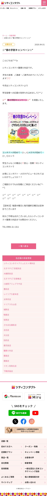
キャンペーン (14, 8)
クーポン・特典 (4, 8)
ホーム (4, 35)
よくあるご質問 (7, 477)
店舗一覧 (23, 8)
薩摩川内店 (8, 351)
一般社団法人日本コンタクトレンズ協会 (34, 470)
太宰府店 (7, 299)
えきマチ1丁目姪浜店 (12, 268)
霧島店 (6, 356)
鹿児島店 (7, 345)
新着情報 (12, 35)
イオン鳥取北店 (10, 366)
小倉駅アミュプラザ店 (13, 284)
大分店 (6, 335)
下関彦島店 (8, 371)
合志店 (6, 330)
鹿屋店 (6, 361)
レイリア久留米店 (11, 294)
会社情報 (5, 463)
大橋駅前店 (8, 274)
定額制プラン (32, 8)
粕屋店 (6, 315)
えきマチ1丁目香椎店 (12, 279)
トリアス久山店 (10, 304)
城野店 (6, 309)
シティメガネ (42, 8)
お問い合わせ (30, 482)
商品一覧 (5, 457)
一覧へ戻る (23, 246)
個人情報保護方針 (32, 477)
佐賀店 (6, 320)
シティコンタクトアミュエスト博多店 (19, 263)
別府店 (6, 340)
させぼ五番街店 (10, 325)
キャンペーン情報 (32, 452)
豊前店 (6, 289)
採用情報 (5, 468)
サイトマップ (6, 482)
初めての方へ (6, 446)
